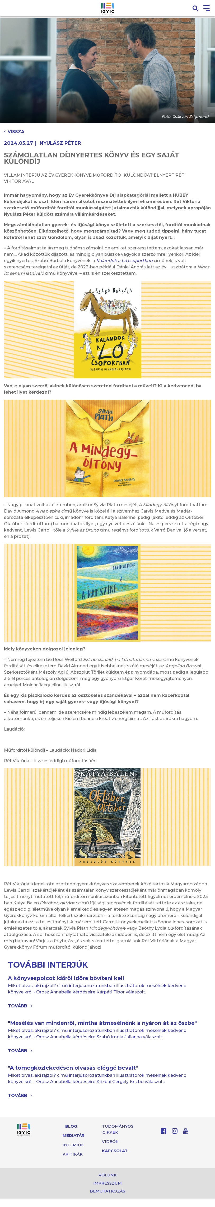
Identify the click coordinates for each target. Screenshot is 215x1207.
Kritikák (73, 1154)
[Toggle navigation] (206, 8)
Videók (110, 1141)
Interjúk (73, 1144)
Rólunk (108, 1174)
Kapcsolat (115, 1150)
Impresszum (107, 1183)
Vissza (14, 131)
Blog (71, 1126)
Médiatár (74, 1135)
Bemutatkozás (107, 1191)
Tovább (20, 1005)
